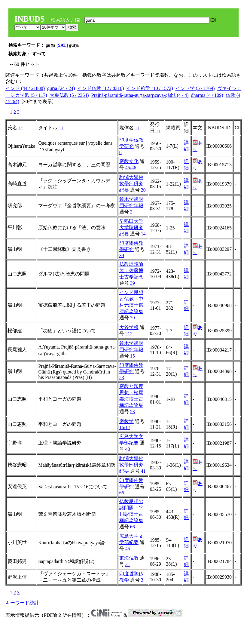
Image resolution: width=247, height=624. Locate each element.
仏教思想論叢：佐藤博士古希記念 (131, 270)
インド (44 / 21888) (25, 88)
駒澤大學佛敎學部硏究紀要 (131, 183)
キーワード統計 (22, 602)
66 (121, 492)
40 (127, 449)
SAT (62, 45)
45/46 (130, 167)
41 (143, 471)
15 (132, 355)
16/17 (124, 427)
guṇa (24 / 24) (61, 88)
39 (121, 255)
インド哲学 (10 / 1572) (149, 88)
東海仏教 (129, 558)
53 (121, 377)
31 (127, 564)
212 (129, 333)
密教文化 (129, 161)
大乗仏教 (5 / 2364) (69, 95)
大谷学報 (129, 327)
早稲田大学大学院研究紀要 (131, 227)
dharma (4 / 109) (207, 95)
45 (127, 548)
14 (143, 233)
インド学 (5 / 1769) (195, 88)
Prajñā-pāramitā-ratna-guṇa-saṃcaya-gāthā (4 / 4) (140, 95)
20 (143, 189)
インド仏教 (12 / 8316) (100, 88)
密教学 (126, 421)
